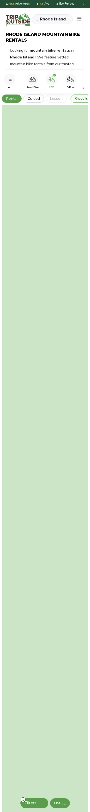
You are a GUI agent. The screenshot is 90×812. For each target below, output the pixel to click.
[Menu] (79, 19)
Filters (32, 801)
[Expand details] (82, 4)
